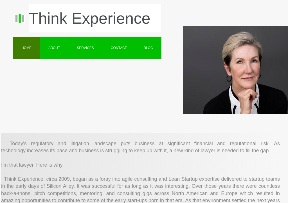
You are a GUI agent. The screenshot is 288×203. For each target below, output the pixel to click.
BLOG (148, 48)
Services (85, 48)
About (54, 48)
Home (26, 48)
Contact (119, 48)
